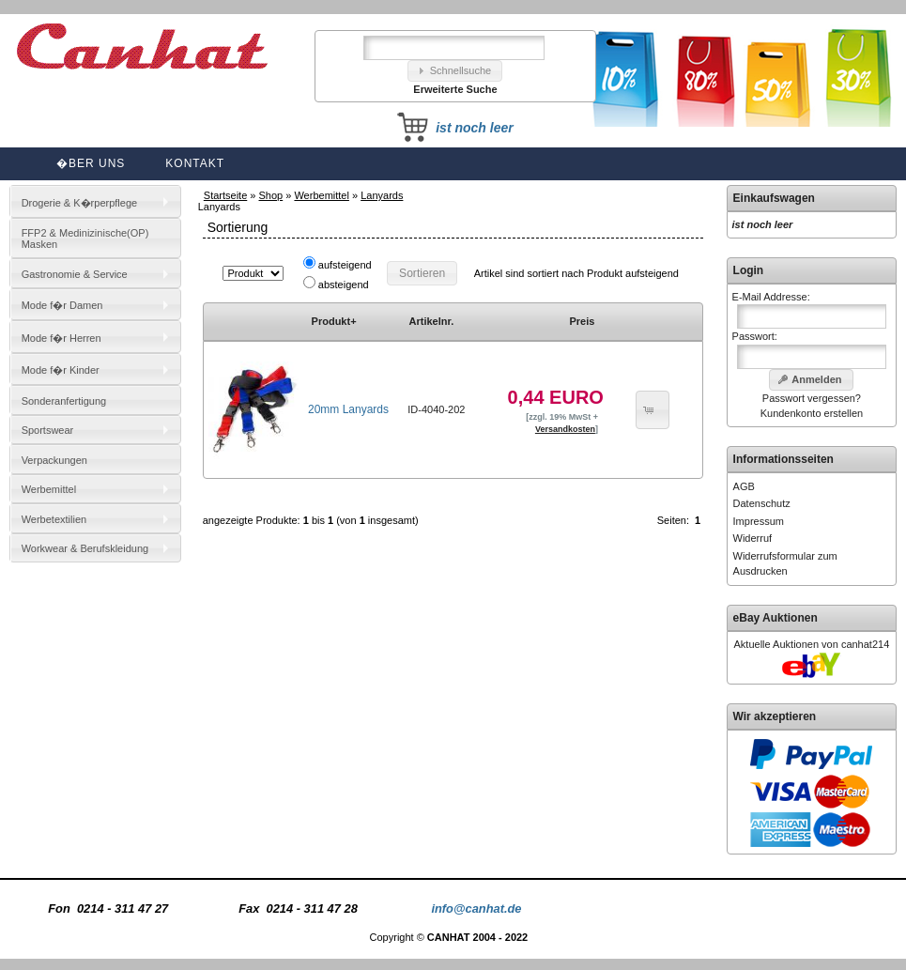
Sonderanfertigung (64, 401)
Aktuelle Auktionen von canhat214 (812, 644)
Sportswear (48, 430)
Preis (581, 321)
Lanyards (382, 195)
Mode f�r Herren (61, 338)
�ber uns (90, 163)
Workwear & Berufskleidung (85, 548)
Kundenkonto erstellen (811, 413)
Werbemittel (321, 195)
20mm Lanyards (348, 409)
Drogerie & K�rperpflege (80, 202)
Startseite (225, 195)
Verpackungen (54, 460)
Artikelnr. (431, 321)
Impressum (758, 521)
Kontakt (194, 163)
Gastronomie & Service (75, 274)
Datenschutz (762, 503)
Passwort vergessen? (811, 398)
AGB (744, 486)
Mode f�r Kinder (61, 370)
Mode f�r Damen (62, 305)
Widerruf (753, 538)
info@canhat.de (476, 908)
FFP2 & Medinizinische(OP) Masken (85, 238)
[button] (455, 71)
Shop (271, 195)
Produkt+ (334, 321)
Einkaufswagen (774, 198)
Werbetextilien (54, 519)
